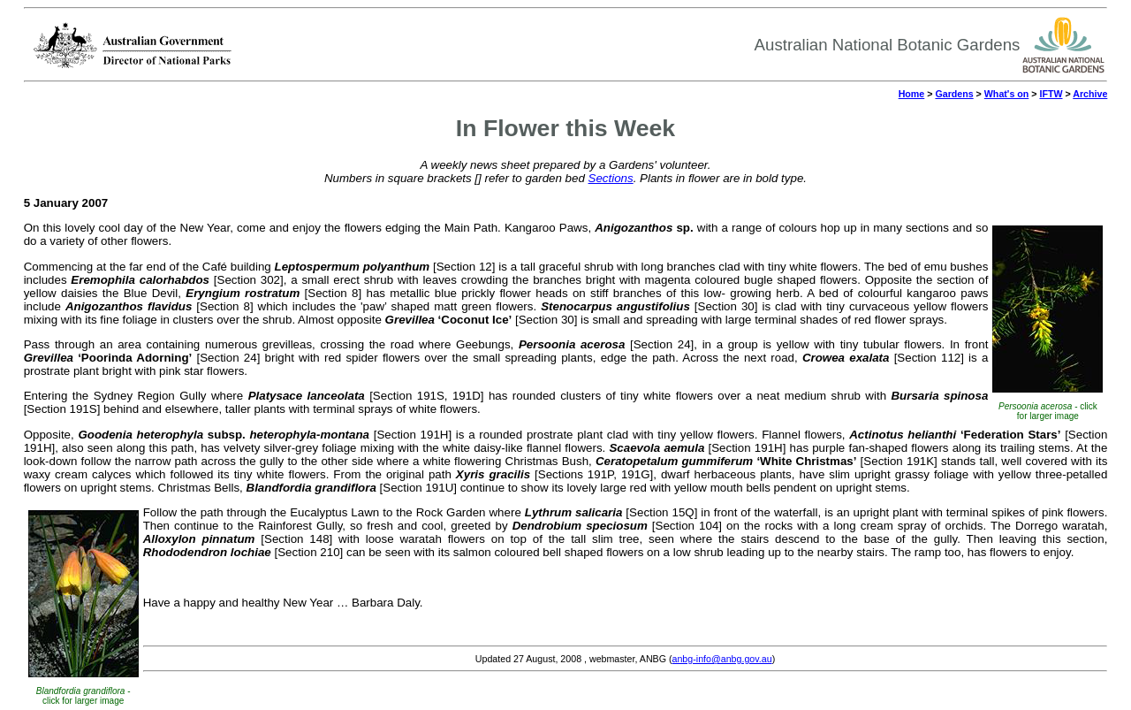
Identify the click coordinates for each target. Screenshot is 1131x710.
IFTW (1050, 93)
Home (912, 93)
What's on (1006, 93)
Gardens (954, 93)
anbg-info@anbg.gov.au (722, 658)
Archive (1090, 93)
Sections (611, 178)
